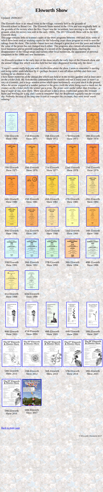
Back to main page (10, 428)
